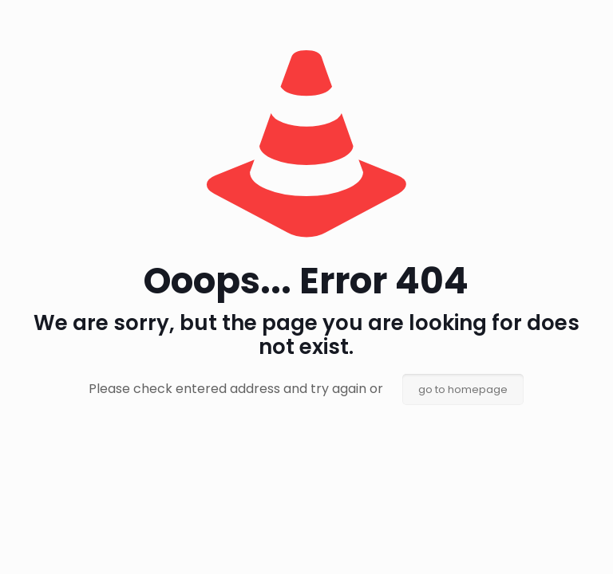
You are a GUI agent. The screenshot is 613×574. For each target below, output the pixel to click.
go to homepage (463, 389)
